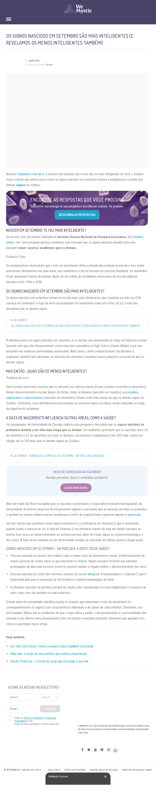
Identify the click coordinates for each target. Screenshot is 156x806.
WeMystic (34, 60)
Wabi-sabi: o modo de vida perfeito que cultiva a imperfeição (48, 654)
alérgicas (93, 574)
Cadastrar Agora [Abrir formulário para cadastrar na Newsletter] (76, 487)
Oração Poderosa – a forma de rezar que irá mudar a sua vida (49, 661)
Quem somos (54, 769)
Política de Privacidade (74, 769)
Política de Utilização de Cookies (137, 769)
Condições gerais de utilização (103, 769)
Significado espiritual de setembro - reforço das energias (66, 455)
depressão (134, 515)
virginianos (24, 174)
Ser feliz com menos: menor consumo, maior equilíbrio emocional (51, 646)
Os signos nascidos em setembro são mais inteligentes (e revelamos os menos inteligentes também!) (75, 325)
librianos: (39, 174)
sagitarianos (13, 398)
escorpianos (130, 392)
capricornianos (33, 398)
